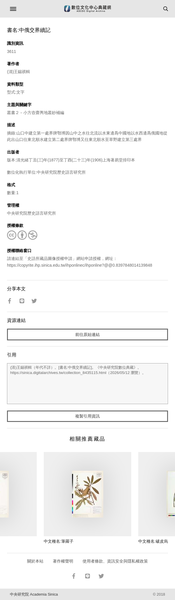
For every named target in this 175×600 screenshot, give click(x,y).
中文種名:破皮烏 (153, 541)
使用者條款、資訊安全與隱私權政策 (115, 561)
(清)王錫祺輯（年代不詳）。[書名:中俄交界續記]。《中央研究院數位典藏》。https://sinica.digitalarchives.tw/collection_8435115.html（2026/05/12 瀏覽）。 (87, 383)
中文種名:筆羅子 (59, 541)
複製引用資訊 (87, 416)
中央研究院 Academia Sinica (34, 594)
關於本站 (35, 561)
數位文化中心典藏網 (87, 8)
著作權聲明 (63, 561)
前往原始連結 (87, 334)
